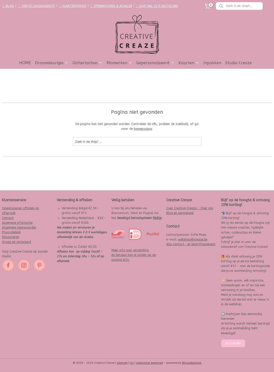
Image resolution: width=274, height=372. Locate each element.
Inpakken (212, 62)
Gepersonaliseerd (155, 62)
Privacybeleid (11, 232)
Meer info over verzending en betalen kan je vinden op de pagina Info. (134, 255)
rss (132, 362)
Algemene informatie (17, 222)
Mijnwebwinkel (192, 362)
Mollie (157, 218)
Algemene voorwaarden (19, 227)
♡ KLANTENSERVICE (72, 6)
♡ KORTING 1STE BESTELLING (157, 6)
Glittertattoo (87, 62)
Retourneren (10, 237)
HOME (25, 62)
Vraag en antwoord (16, 242)
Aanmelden (233, 343)
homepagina (143, 129)
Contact (8, 218)
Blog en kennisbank (180, 213)
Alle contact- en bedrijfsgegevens (190, 244)
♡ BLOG (8, 6)
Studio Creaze (238, 62)
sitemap (122, 362)
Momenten (119, 62)
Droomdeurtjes (51, 62)
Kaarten (188, 62)
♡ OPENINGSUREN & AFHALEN (111, 6)
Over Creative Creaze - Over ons (189, 208)
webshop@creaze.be (192, 239)
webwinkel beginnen (149, 362)
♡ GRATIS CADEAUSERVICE (36, 6)
